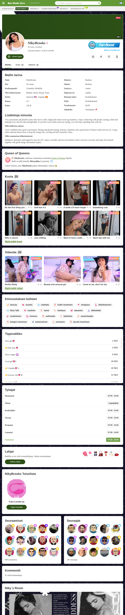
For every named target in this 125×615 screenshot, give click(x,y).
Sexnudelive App (78, 8)
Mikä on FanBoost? (112, 50)
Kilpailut (64, 9)
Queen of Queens (58, 158)
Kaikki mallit (8, 9)
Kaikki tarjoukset (50, 8)
